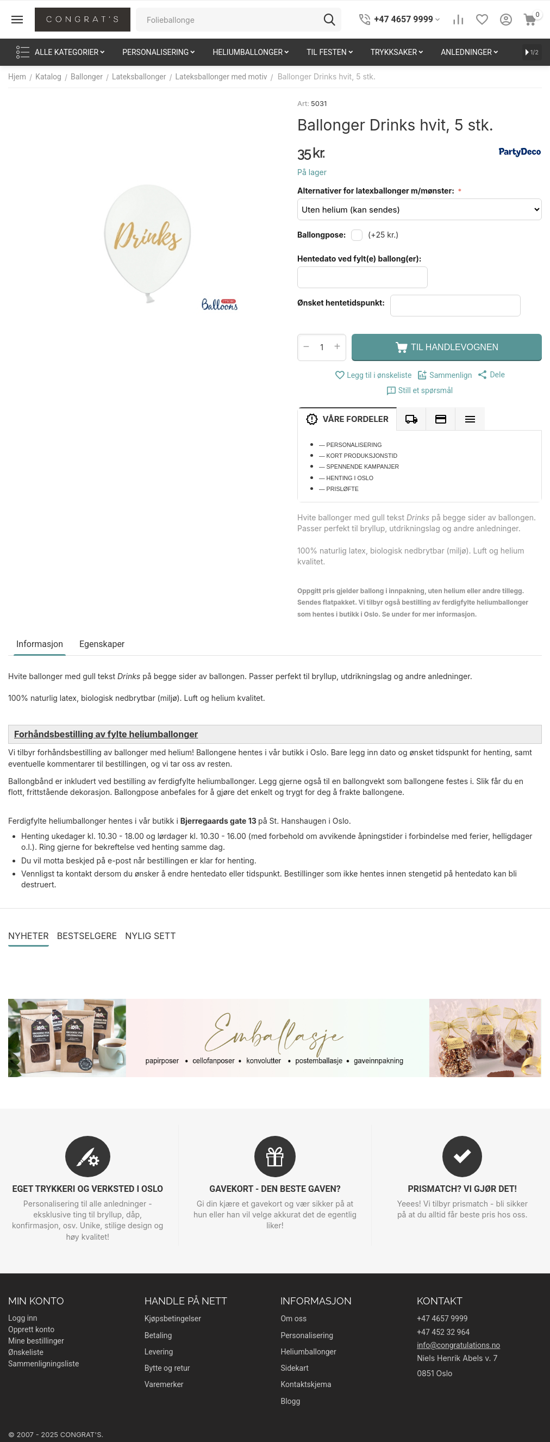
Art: (303, 103)
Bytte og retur (167, 1368)
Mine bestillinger (36, 1341)
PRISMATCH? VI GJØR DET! (462, 1189)
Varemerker (164, 1384)
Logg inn (23, 1318)
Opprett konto (31, 1329)
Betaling (158, 1335)
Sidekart (294, 1368)
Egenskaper (101, 644)
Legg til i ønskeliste (372, 375)
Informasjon (39, 644)
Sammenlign (444, 375)
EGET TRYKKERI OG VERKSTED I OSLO (87, 1189)
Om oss (293, 1318)
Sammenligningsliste (43, 1363)
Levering (159, 1351)
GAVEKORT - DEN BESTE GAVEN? (274, 1189)
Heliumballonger (308, 1351)
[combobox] (238, 20)
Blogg (290, 1401)
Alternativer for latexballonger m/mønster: (376, 190)
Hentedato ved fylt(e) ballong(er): (359, 258)
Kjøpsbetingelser (173, 1318)
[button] (490, 374)
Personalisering (306, 1335)
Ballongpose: (321, 234)
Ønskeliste (25, 1352)
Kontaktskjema (305, 1384)
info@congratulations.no (458, 1345)
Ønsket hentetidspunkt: (341, 302)
